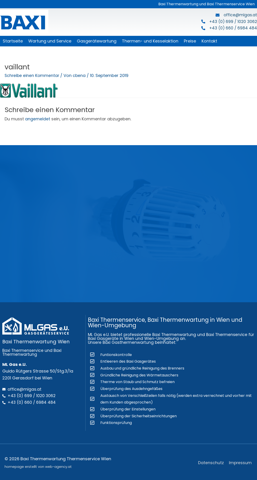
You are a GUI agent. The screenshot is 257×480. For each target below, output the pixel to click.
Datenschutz (211, 461)
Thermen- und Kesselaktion (150, 41)
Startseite (13, 41)
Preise (190, 41)
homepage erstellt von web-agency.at (38, 465)
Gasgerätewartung (96, 41)
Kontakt (209, 41)
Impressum (240, 461)
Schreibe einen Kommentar (32, 75)
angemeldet (37, 119)
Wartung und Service (49, 41)
